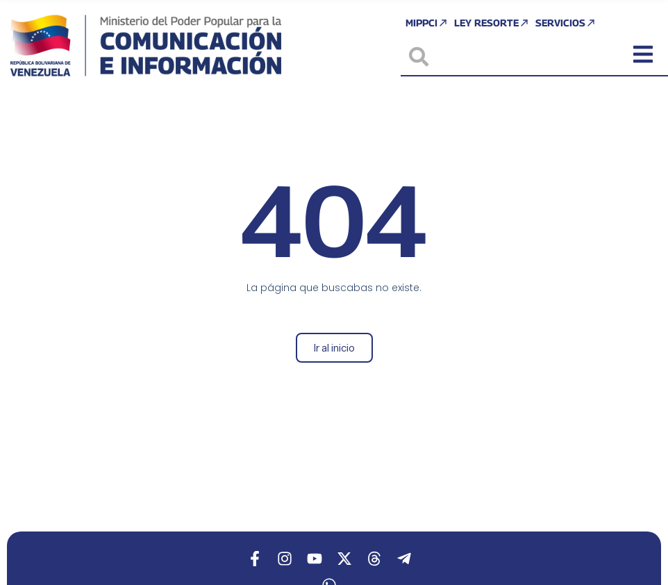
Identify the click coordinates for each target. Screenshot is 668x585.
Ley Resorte (492, 22)
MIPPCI (427, 22)
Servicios (565, 22)
